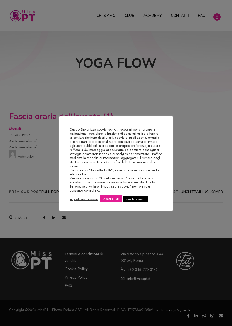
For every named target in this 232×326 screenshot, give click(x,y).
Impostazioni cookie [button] (84, 199)
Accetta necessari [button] (135, 199)
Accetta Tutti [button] (111, 199)
